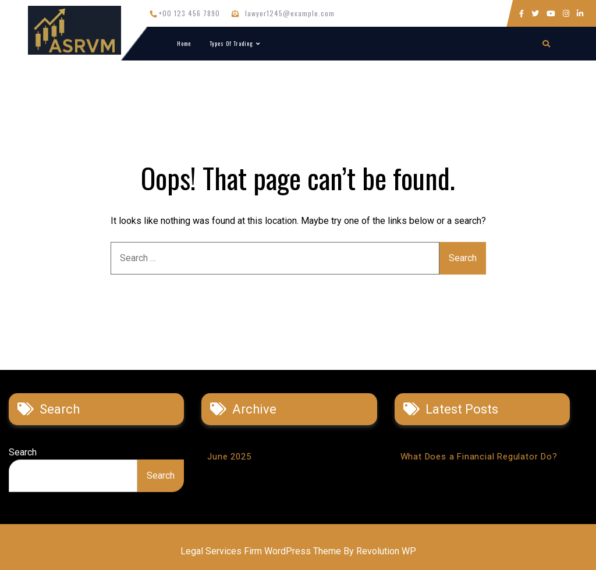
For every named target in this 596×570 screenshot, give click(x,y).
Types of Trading (231, 43)
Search (23, 452)
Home (184, 43)
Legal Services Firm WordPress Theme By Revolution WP (298, 551)
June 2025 (229, 456)
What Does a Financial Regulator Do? (479, 456)
